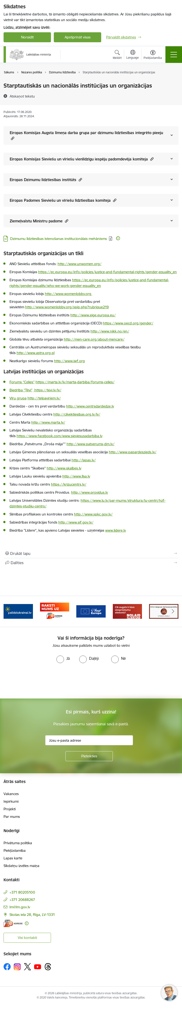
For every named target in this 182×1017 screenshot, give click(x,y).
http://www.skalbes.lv (64, 468)
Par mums (12, 816)
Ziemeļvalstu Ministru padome (39, 220)
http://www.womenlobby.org (68, 293)
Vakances (11, 794)
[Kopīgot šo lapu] (91, 562)
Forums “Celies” (22, 382)
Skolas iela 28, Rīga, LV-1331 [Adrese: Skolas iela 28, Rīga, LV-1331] (32, 914)
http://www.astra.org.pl (36, 353)
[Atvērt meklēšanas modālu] (117, 55)
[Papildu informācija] (118, 238)
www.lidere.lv (115, 530)
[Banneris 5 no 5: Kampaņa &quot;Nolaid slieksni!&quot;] (127, 611)
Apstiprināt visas (78, 37)
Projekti (10, 809)
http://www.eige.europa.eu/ (93, 315)
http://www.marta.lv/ (48, 422)
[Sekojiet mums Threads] (47, 966)
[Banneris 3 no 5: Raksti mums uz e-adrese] (54, 611)
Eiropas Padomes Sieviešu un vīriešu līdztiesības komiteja (63, 200)
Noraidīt (27, 37)
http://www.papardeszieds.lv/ (132, 452)
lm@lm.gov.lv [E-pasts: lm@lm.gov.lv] (19, 907)
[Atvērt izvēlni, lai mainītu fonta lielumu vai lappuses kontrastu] (152, 55)
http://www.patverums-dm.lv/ (90, 444)
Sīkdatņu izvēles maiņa (21, 865)
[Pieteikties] (89, 756)
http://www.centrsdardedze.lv (90, 406)
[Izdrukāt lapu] (91, 553)
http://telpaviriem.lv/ (44, 398)
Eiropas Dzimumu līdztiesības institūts (46, 179)
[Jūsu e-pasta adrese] (89, 740)
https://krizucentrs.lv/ (68, 484)
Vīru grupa (18, 398)
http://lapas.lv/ (84, 460)
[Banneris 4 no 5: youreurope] (91, 611)
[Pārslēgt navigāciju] (173, 54)
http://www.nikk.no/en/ (110, 331)
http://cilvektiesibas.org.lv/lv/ (76, 414)
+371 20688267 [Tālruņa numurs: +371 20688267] (22, 899)
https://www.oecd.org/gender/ (128, 323)
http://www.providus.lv (89, 492)
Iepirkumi (11, 801)
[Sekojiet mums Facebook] (7, 966)
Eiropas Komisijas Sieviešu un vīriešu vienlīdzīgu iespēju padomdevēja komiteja (82, 158)
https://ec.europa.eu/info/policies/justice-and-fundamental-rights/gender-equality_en (107, 272)
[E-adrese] (13, 923)
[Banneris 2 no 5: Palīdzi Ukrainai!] (18, 611)
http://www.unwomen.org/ (79, 264)
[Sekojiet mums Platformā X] (27, 966)
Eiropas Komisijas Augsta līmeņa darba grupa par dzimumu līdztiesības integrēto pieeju (86, 135)
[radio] (63, 658)
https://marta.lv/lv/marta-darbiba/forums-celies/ (75, 382)
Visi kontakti (27, 937)
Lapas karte (13, 858)
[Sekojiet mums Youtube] (37, 966)
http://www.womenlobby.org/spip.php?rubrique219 (67, 307)
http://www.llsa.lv (76, 476)
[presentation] (40, 681)
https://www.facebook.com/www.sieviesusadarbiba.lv (59, 436)
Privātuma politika (18, 843)
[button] (12, 138)
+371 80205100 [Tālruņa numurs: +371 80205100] (22, 892)
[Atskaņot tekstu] (22, 96)
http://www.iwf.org (69, 361)
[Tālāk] (173, 611)
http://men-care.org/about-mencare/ (94, 339)
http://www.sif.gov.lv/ (75, 522)
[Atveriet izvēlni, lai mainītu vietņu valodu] (132, 55)
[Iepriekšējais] (9, 611)
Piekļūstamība (15, 850)
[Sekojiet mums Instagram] (17, 966)
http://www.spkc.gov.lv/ (93, 514)
